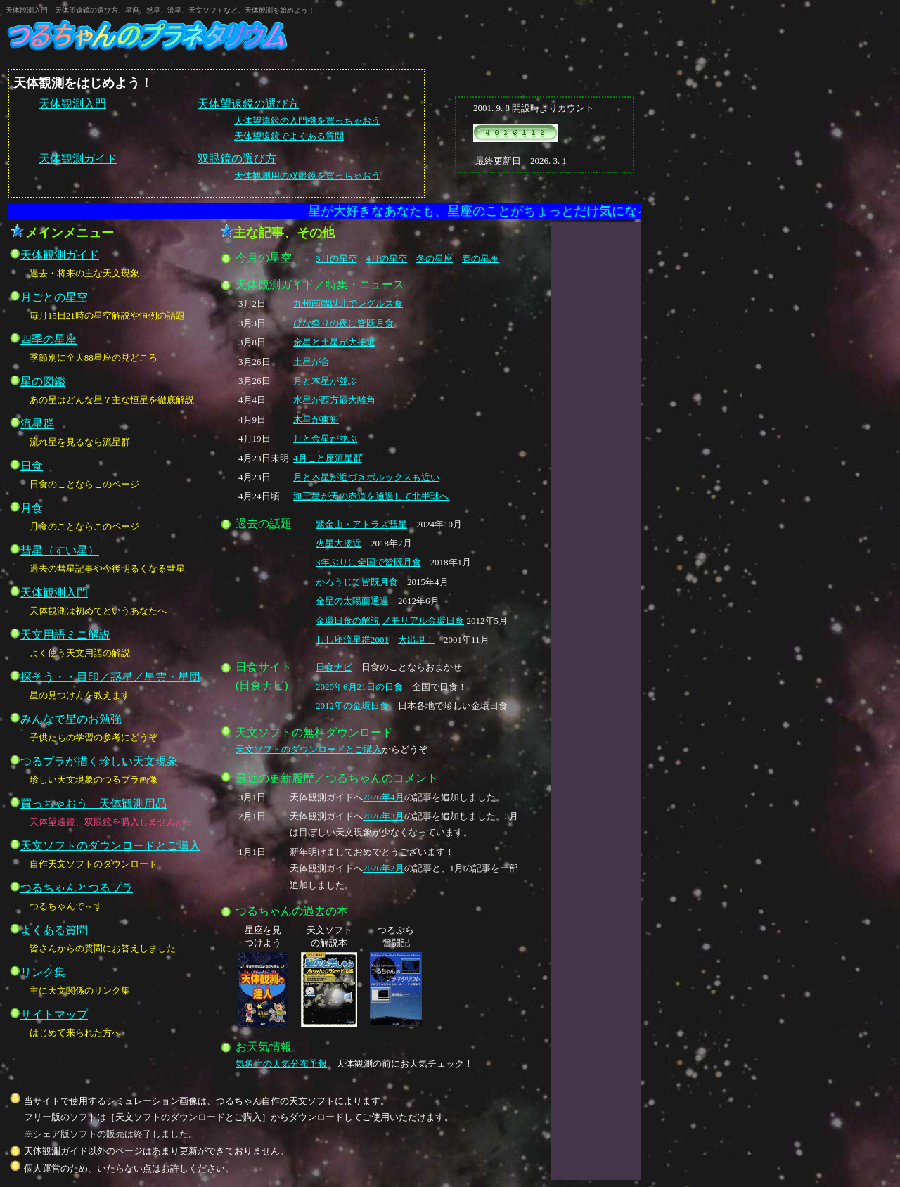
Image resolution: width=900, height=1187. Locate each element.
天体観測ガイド (78, 159)
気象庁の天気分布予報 (281, 1063)
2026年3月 (383, 816)
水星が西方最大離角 (334, 399)
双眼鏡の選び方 (237, 159)
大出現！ (416, 639)
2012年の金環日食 (352, 705)
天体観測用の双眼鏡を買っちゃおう (307, 175)
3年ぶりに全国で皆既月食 (368, 562)
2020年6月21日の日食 (359, 686)
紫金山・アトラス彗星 (361, 524)
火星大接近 (338, 543)
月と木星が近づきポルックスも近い (366, 477)
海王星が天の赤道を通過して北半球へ (371, 496)
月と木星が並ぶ (325, 381)
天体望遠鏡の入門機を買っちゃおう (307, 120)
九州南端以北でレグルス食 (348, 303)
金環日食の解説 (348, 620)
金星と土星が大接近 (334, 342)
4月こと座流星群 (327, 458)
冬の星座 (434, 258)
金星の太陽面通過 (352, 601)
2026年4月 (383, 797)
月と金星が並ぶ (325, 438)
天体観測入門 (72, 104)
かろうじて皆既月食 (357, 582)
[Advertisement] (596, 448)
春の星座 (480, 258)
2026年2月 (383, 868)
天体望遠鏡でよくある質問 (289, 136)
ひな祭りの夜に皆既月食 (343, 323)
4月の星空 (387, 258)
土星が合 (311, 362)
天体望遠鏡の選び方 (248, 104)
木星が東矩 (316, 419)
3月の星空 (336, 258)
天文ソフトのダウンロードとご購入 (309, 749)
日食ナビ (334, 667)
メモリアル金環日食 (423, 620)
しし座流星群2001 (352, 639)
